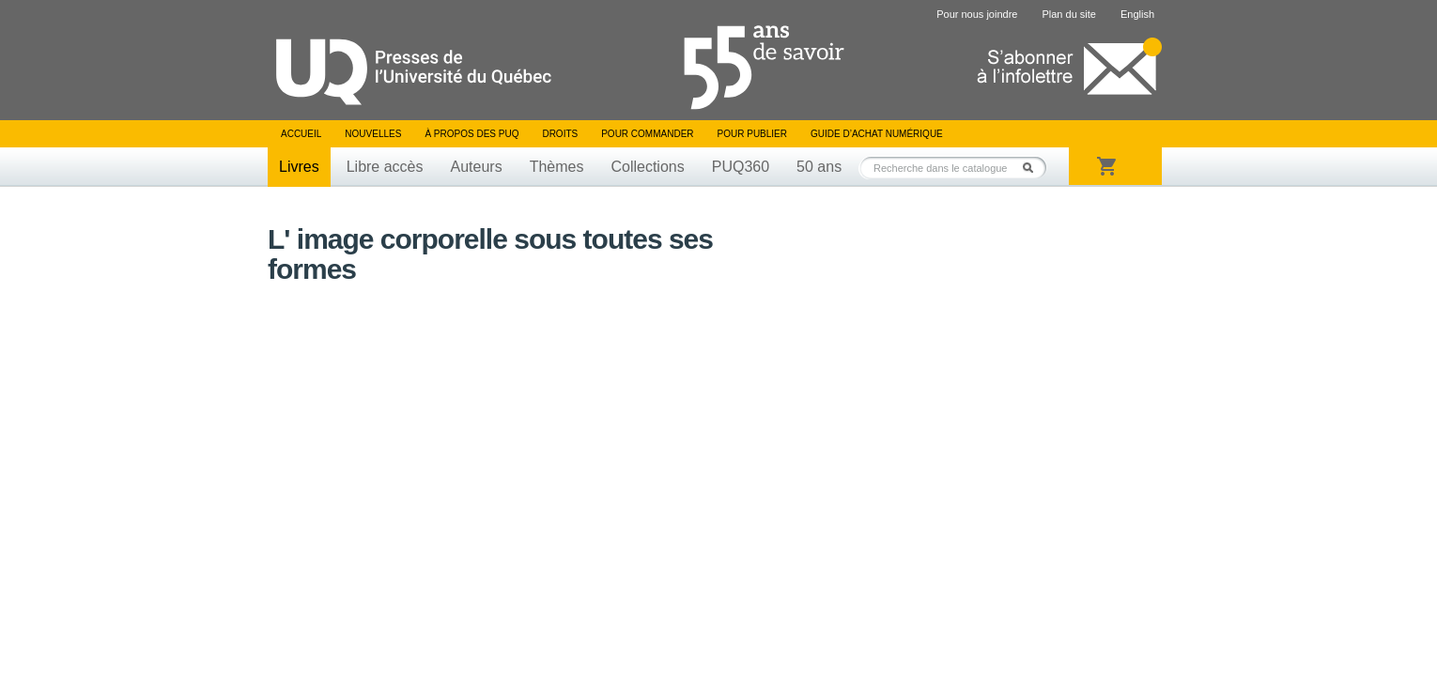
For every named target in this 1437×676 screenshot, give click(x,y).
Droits (560, 134)
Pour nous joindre (976, 14)
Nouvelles (373, 134)
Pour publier (752, 134)
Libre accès (385, 167)
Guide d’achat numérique (877, 134)
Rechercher (1033, 167)
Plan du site (1068, 14)
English (1137, 14)
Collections (647, 167)
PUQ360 (740, 167)
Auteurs (476, 167)
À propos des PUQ (471, 134)
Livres (299, 167)
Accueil (301, 134)
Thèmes (557, 167)
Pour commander (647, 134)
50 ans (819, 167)
